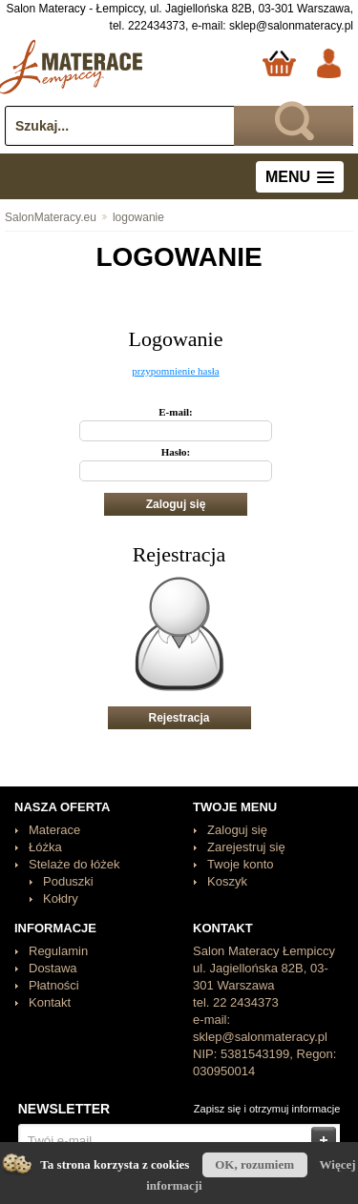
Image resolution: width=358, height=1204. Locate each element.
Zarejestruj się (246, 847)
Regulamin (58, 951)
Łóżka (45, 847)
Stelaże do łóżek (74, 864)
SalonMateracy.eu (50, 217)
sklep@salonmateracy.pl (291, 25)
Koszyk (227, 881)
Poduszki (68, 881)
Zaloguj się (237, 830)
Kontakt (50, 1002)
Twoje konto (240, 864)
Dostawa (53, 968)
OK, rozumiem (254, 1164)
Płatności (54, 985)
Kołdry (60, 898)
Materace (54, 830)
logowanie (131, 217)
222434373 (156, 25)
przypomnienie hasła (175, 371)
